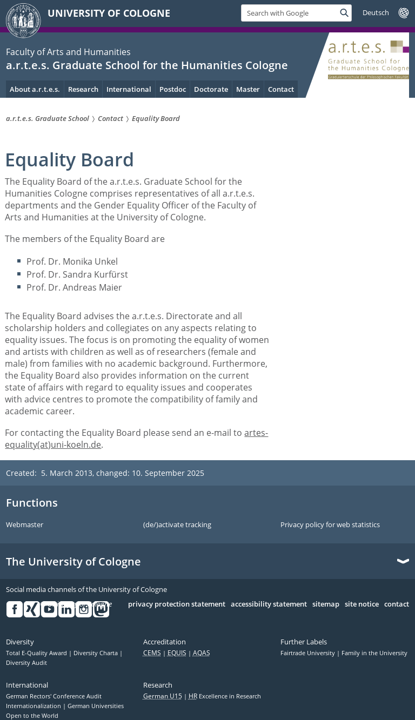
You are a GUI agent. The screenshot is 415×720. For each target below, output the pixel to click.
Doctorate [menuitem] (211, 89)
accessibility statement (269, 604)
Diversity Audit (26, 663)
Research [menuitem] (83, 89)
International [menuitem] (128, 89)
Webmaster (24, 525)
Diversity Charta (96, 653)
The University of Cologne (73, 561)
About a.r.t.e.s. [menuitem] (35, 89)
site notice (362, 604)
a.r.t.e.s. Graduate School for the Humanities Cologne (147, 65)
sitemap (325, 604)
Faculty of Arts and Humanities (68, 52)
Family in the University (374, 653)
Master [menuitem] (248, 89)
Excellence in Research (225, 696)
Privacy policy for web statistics (330, 525)
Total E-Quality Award (37, 653)
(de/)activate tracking (177, 525)
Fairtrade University (308, 653)
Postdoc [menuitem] (172, 89)
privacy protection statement (176, 604)
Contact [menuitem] (281, 89)
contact (396, 604)
